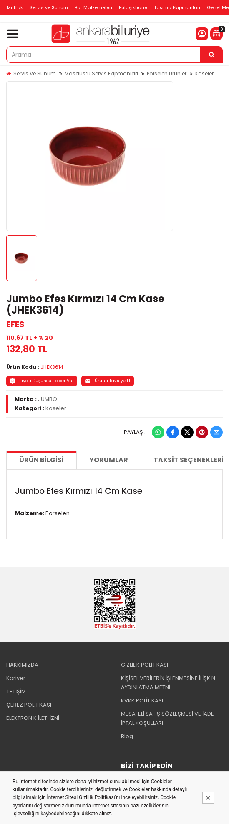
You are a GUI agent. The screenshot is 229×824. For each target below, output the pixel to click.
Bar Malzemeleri (93, 7)
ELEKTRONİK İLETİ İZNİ (32, 718)
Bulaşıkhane (133, 7)
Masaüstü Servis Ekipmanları (101, 73)
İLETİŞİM (16, 691)
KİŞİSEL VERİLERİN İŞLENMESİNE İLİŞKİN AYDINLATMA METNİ (168, 682)
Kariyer (15, 678)
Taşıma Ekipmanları (177, 7)
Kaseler (204, 73)
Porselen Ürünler (166, 73)
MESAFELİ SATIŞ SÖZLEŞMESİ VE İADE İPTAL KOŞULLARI (167, 718)
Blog (127, 736)
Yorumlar (108, 460)
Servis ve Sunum (49, 7)
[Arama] (211, 54)
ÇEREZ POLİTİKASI (28, 705)
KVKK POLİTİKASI (142, 701)
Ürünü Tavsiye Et (108, 381)
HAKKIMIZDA (22, 665)
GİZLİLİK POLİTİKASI (144, 665)
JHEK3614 (51, 367)
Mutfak (15, 7)
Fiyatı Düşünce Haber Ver (42, 381)
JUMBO (47, 399)
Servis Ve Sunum (34, 73)
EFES (15, 324)
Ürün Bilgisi (41, 460)
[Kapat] (208, 798)
